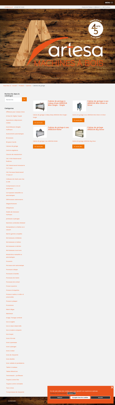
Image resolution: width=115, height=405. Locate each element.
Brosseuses (9, 138)
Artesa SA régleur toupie (14, 116)
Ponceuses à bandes (12, 274)
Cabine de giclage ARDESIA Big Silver (95, 128)
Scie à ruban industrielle (13, 326)
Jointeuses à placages (13, 219)
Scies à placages (11, 346)
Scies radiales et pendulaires (15, 363)
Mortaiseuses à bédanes (14, 238)
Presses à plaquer (11, 301)
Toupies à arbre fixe (12, 379)
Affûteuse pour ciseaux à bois (15, 112)
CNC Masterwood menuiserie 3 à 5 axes (15, 166)
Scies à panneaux (11, 342)
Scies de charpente (12, 355)
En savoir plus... (38, 123)
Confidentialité (12, 401)
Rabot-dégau (10, 309)
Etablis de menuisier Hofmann (12, 213)
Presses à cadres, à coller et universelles (15, 295)
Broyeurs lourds (11, 142)
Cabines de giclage (12, 146)
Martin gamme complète (14, 234)
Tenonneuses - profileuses (14, 375)
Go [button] (24, 99)
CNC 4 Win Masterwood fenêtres (13, 160)
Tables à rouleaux (11, 367)
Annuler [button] (100, 397)
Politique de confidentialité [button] (58, 393)
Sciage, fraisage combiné (14, 318)
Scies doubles (10, 359)
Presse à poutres (11, 286)
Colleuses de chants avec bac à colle (15, 180)
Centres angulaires (12, 150)
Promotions (10, 305)
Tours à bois (10, 388)
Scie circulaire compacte (13, 330)
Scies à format (10, 338)
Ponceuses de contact (13, 282)
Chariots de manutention (14, 154)
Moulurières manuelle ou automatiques (14, 256)
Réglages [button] (71, 393)
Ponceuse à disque (12, 269)
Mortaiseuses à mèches (13, 246)
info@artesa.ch (9, 7)
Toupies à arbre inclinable (14, 384)
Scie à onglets (10, 322)
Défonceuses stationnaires (14, 199)
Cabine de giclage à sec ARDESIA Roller (58, 128)
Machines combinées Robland (15, 223)
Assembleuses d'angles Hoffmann (13, 128)
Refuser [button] (59, 397)
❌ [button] (112, 387)
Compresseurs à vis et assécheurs (13, 187)
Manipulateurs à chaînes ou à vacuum (15, 228)
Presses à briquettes (12, 290)
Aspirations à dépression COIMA (14, 121)
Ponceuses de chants (12, 278)
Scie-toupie (9, 334)
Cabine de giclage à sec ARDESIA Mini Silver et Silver (97, 103)
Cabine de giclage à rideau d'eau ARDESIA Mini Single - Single (57, 103)
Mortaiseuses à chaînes (13, 242)
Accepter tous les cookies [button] (80, 397)
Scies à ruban (10, 351)
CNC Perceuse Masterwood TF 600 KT (14, 173)
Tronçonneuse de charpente (15, 392)
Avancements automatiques (15, 134)
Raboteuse (9, 313)
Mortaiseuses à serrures (14, 250)
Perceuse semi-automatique (15, 265)
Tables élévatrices (12, 371)
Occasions (9, 261)
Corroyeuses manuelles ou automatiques (14, 194)
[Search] (13, 99)
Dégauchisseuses (11, 203)
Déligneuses (10, 208)
